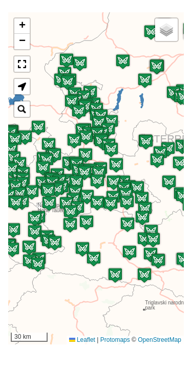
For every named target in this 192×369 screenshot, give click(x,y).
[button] (144, 275)
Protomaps (115, 339)
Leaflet (82, 339)
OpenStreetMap (159, 339)
